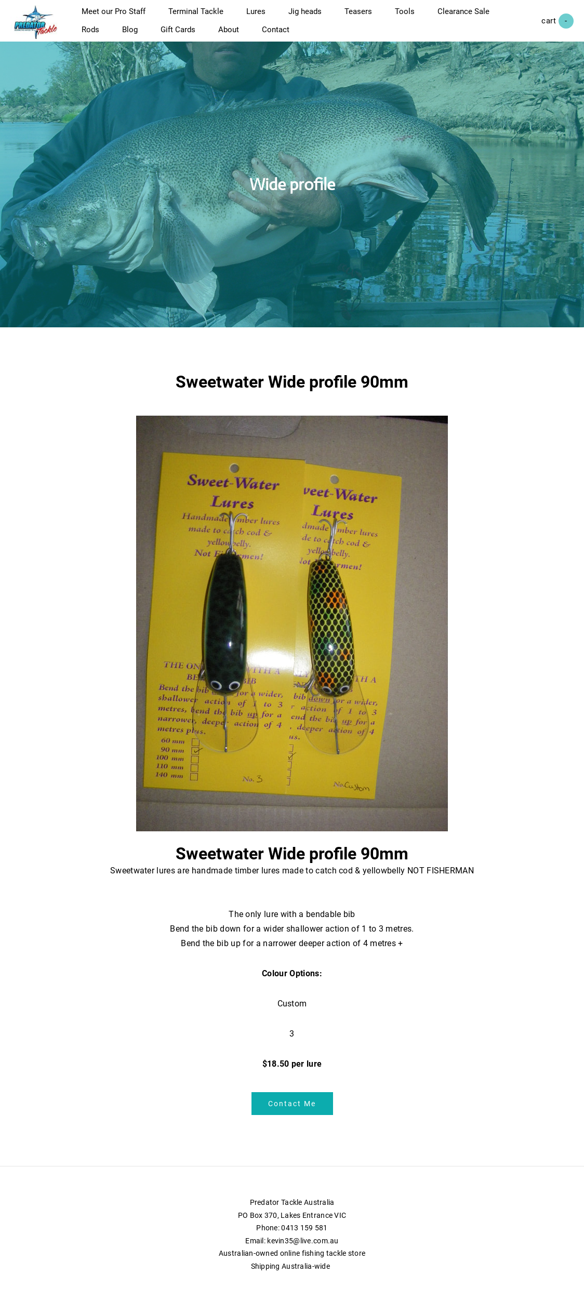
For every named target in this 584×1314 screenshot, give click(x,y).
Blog (215, 34)
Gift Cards (263, 34)
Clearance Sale (118, 34)
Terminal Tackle (206, 16)
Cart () (547, 26)
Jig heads (315, 16)
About (313, 34)
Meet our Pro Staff (124, 16)
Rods (175, 34)
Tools (415, 16)
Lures (266, 16)
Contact (361, 34)
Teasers (368, 16)
